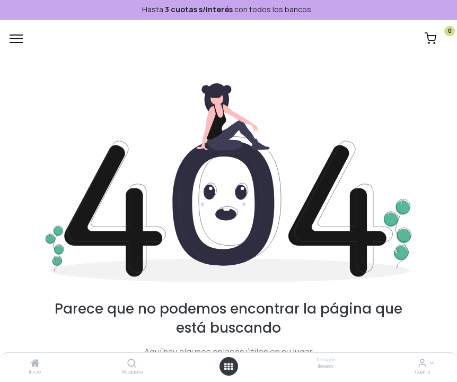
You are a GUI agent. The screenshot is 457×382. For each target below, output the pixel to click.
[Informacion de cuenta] (422, 364)
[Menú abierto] (228, 366)
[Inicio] (35, 364)
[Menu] (16, 39)
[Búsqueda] (132, 364)
